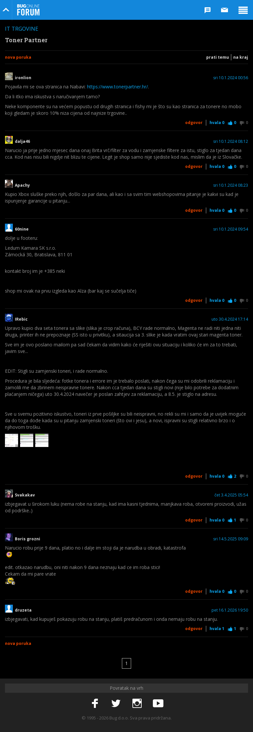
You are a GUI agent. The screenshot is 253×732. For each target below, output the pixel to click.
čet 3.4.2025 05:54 (231, 495)
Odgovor (194, 122)
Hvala (217, 122)
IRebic (21, 319)
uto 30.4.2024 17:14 (229, 319)
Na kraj (240, 57)
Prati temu (217, 57)
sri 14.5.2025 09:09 (230, 539)
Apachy (22, 185)
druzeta (23, 610)
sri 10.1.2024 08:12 (230, 141)
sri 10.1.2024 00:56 (230, 78)
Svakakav (25, 495)
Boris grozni (27, 539)
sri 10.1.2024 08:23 (230, 185)
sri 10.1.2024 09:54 (230, 229)
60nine (22, 229)
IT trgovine (21, 28)
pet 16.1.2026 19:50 (229, 610)
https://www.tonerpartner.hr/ (117, 86)
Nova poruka (18, 57)
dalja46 (22, 141)
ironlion (23, 78)
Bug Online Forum (28, 10)
